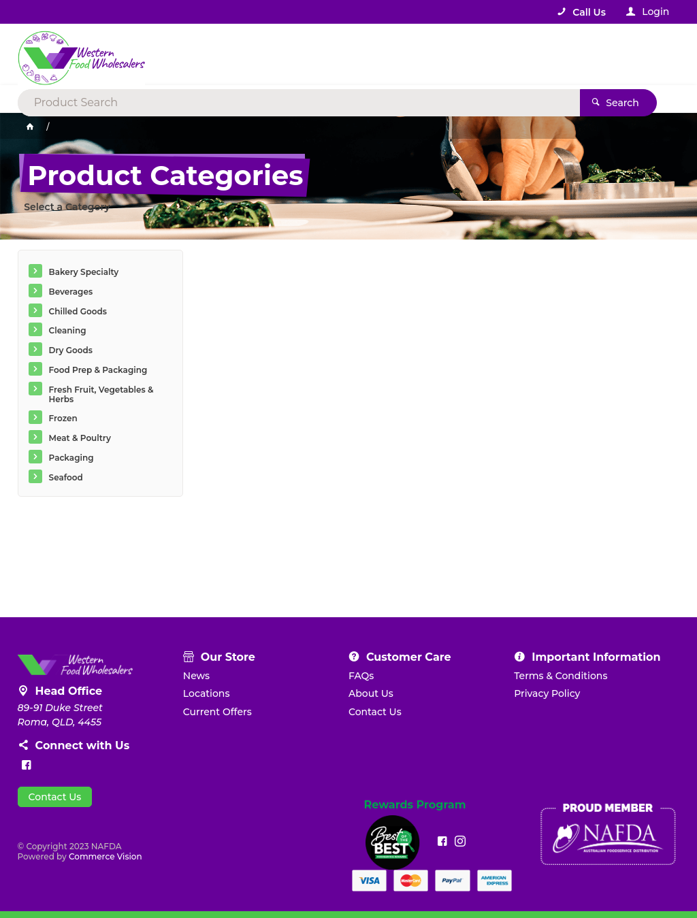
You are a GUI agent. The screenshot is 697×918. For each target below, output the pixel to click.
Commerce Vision (105, 856)
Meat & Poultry (80, 438)
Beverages (71, 291)
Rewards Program (414, 805)
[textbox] (293, 54)
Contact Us (55, 797)
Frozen (63, 418)
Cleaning (67, 330)
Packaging (71, 458)
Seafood (66, 477)
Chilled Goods (78, 311)
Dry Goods (71, 350)
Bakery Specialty (84, 272)
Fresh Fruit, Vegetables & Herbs (101, 394)
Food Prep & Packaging (98, 370)
